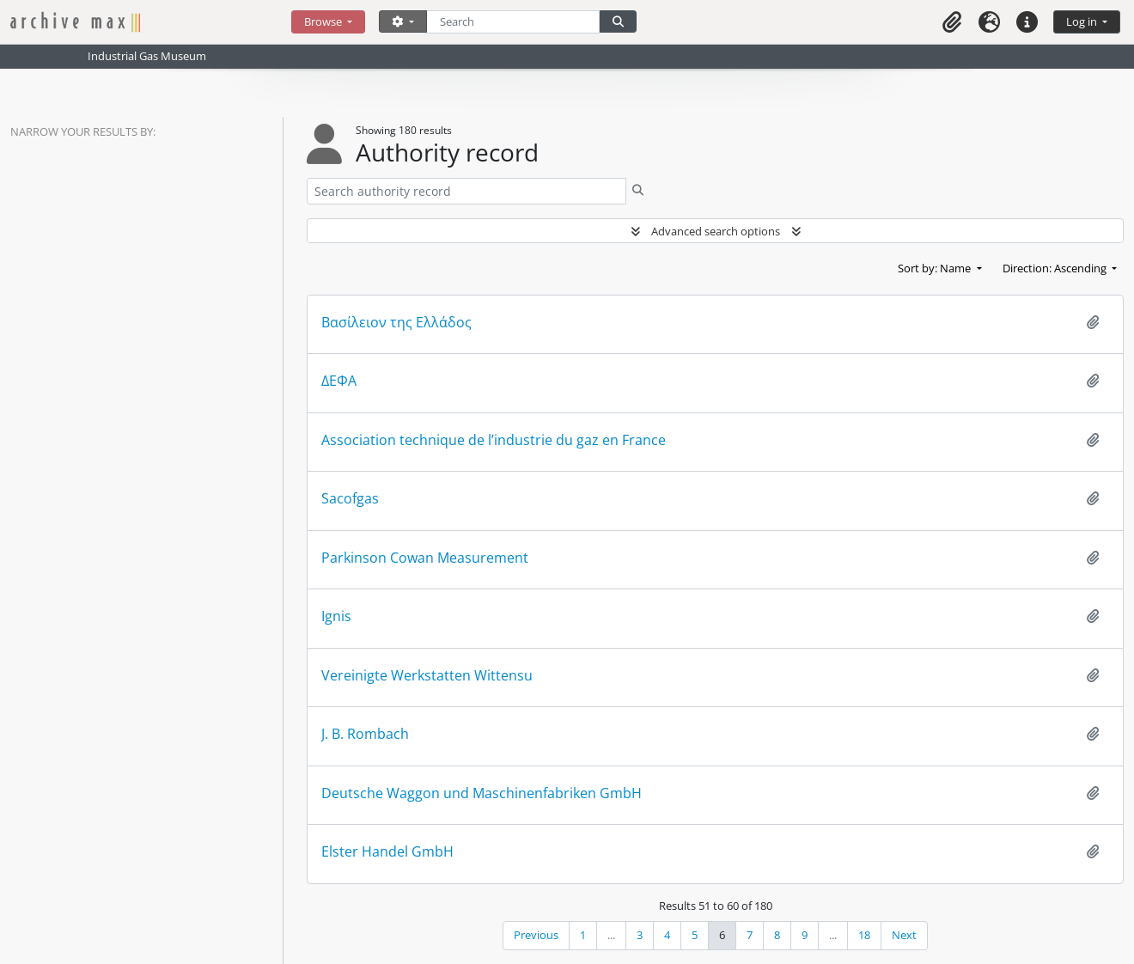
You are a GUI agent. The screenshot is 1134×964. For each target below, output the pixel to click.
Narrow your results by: (82, 131)
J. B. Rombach (365, 734)
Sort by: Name (935, 268)
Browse (324, 21)
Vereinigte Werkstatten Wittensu (427, 676)
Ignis (336, 616)
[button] (952, 22)
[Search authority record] (466, 191)
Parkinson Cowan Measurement (424, 558)
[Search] (513, 22)
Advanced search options (716, 231)
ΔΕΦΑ (339, 381)
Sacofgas (350, 499)
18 (864, 935)
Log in (1083, 21)
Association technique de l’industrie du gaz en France (493, 440)
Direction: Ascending (1056, 268)
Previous (536, 935)
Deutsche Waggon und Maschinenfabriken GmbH (481, 793)
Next (904, 935)
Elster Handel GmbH (387, 852)
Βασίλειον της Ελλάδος (396, 322)
